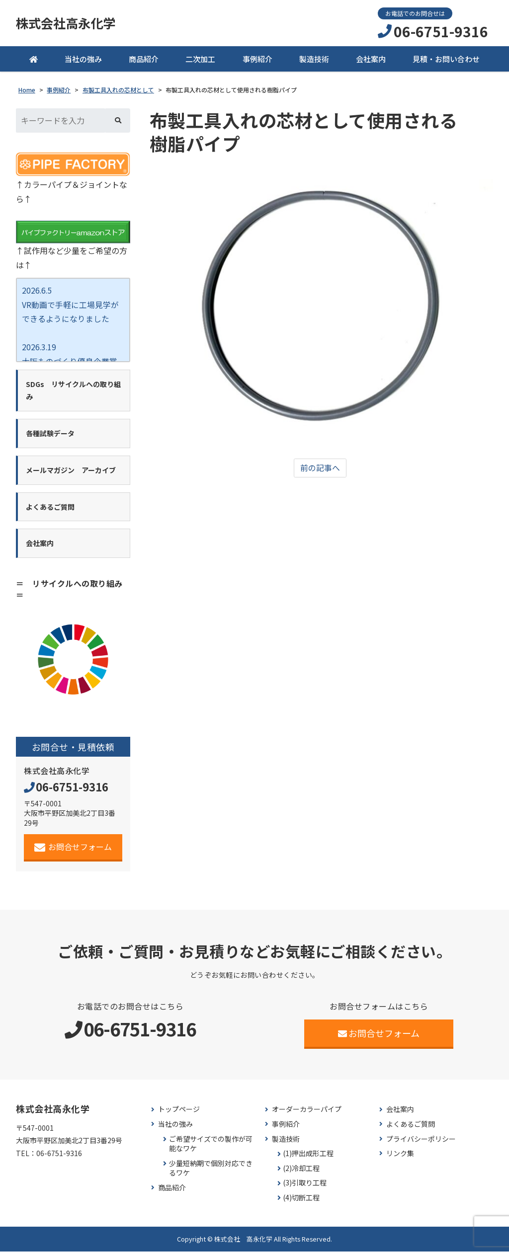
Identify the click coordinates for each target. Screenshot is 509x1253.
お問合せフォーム (73, 848)
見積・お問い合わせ (446, 59)
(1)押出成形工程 (308, 1155)
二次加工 (200, 59)
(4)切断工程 (301, 1199)
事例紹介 (257, 59)
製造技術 (314, 59)
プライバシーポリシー (421, 1140)
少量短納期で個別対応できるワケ (211, 1169)
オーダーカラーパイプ (306, 1111)
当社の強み (83, 59)
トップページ (179, 1111)
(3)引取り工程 (305, 1184)
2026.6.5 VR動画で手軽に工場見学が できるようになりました (70, 305)
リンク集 (400, 1155)
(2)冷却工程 (301, 1170)
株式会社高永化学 (67, 23)
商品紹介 (144, 59)
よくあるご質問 (410, 1125)
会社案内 (371, 59)
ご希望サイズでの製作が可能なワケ (211, 1145)
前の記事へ (320, 468)
